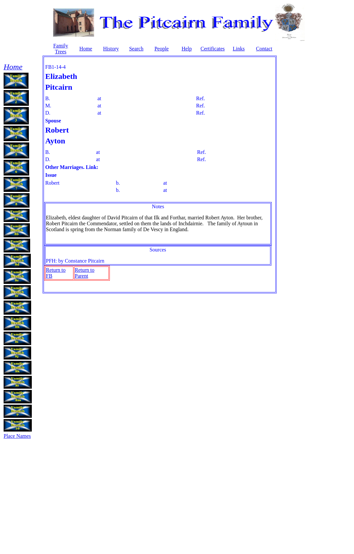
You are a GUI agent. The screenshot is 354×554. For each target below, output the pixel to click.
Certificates (213, 48)
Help (187, 48)
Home (85, 48)
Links (239, 48)
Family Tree (60, 48)
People (161, 48)
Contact (264, 48)
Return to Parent (84, 273)
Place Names (17, 436)
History (111, 48)
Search (136, 48)
